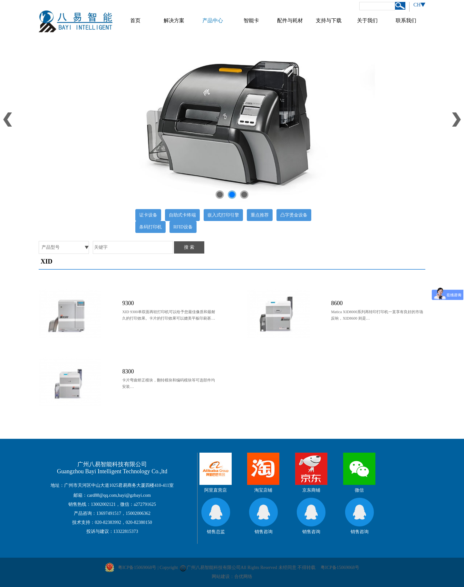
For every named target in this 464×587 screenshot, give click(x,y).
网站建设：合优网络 (232, 576)
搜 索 (189, 247)
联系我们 (406, 20)
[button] (220, 194)
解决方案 (174, 20)
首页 (135, 20)
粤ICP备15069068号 (340, 567)
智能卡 (251, 20)
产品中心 (212, 20)
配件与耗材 (290, 20)
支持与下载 (329, 20)
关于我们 (367, 20)
